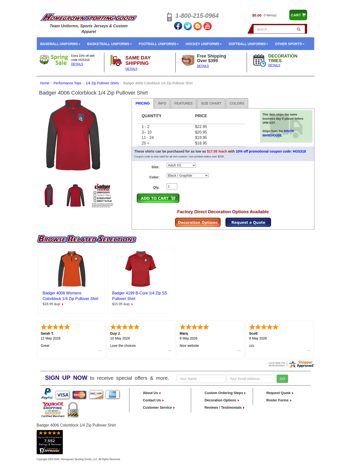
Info (162, 103)
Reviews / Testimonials (225, 407)
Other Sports (289, 44)
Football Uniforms (159, 44)
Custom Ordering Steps (225, 393)
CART (298, 15)
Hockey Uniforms (203, 44)
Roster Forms (279, 400)
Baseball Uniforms (60, 44)
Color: (154, 177)
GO (282, 379)
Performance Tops (67, 83)
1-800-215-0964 (197, 15)
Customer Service (159, 407)
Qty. (156, 187)
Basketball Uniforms (109, 44)
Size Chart (211, 103)
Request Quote (280, 393)
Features (184, 103)
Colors (237, 103)
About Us (152, 393)
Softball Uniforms (248, 44)
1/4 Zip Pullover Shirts (102, 83)
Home (44, 83)
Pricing (143, 103)
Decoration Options (222, 400)
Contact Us (153, 400)
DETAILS (77, 64)
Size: (155, 167)
